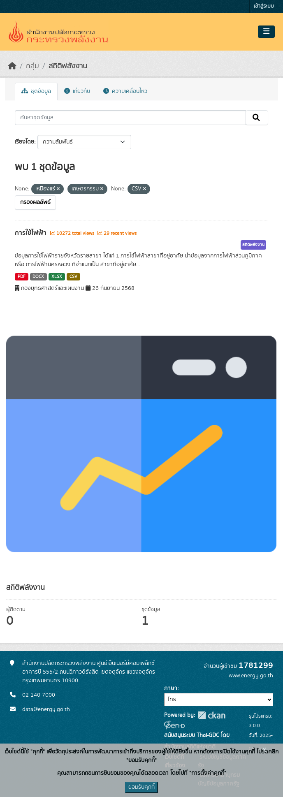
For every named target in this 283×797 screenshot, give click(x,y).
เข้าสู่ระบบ (264, 6)
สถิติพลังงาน (68, 66)
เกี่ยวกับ (77, 91)
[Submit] (257, 117)
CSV (73, 276)
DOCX (38, 276)
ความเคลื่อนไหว (125, 91)
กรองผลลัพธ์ (35, 202)
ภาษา (170, 688)
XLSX (56, 276)
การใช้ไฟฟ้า (31, 232)
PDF (22, 276)
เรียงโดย (24, 142)
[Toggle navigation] (266, 31)
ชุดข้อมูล (36, 91)
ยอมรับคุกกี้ (141, 787)
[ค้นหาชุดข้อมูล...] (130, 117)
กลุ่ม (32, 66)
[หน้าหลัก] (12, 66)
